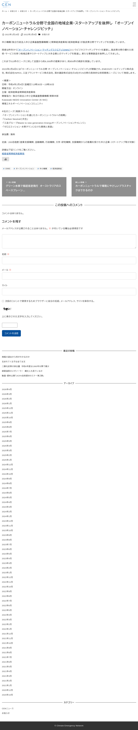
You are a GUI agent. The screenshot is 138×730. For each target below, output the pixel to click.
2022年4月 (7, 615)
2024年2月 (7, 512)
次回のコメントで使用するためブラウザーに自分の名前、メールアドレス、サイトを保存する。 (50, 301)
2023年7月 (7, 545)
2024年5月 (7, 497)
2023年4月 (7, 558)
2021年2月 (7, 681)
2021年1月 (7, 685)
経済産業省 (57, 169)
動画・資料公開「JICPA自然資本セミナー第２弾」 (23, 376)
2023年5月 (7, 554)
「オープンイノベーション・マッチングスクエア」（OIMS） (43, 50)
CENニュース (8, 708)
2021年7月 (7, 657)
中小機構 (43, 169)
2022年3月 (7, 620)
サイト (5, 285)
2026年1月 (7, 403)
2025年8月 (7, 427)
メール (6, 270)
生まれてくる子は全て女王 (13, 362)
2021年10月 (7, 643)
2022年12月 (7, 577)
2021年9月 (7, 648)
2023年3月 (7, 563)
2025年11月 (7, 413)
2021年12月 (7, 634)
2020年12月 (7, 690)
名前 (5, 254)
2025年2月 (7, 455)
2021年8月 (7, 653)
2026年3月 (7, 394)
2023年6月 (7, 549)
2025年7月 (7, 432)
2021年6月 (7, 662)
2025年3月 (7, 450)
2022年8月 (7, 596)
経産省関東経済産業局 (13, 153)
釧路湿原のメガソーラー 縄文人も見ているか (22, 371)
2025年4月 (7, 446)
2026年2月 (7, 399)
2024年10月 (7, 474)
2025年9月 (7, 422)
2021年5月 (7, 667)
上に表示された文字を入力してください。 (22, 316)
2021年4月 (7, 671)
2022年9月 (7, 591)
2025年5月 (7, 441)
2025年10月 (7, 418)
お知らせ (46, 34)
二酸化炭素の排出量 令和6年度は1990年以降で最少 (25, 366)
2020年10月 (7, 695)
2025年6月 (7, 436)
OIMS (7, 169)
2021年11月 (7, 638)
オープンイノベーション (24, 169)
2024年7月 (7, 488)
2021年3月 (7, 676)
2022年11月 (7, 582)
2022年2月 (7, 624)
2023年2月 (7, 568)
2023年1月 (7, 573)
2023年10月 (7, 530)
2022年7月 (7, 601)
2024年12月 (7, 465)
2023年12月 (7, 521)
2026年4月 (7, 389)
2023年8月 (7, 540)
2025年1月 (7, 460)
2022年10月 (7, 587)
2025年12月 (7, 408)
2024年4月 (7, 502)
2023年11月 (7, 526)
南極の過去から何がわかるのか (16, 357)
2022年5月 (7, 610)
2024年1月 (7, 516)
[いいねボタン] (5, 159)
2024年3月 (7, 507)
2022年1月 (7, 629)
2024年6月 (7, 493)
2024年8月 (7, 483)
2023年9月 (7, 535)
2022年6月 (7, 605)
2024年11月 (7, 469)
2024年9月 (7, 479)
